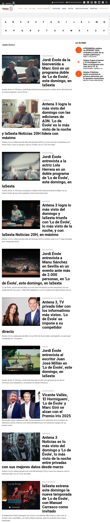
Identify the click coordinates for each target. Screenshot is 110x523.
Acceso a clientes (58, 2)
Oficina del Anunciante (73, 2)
